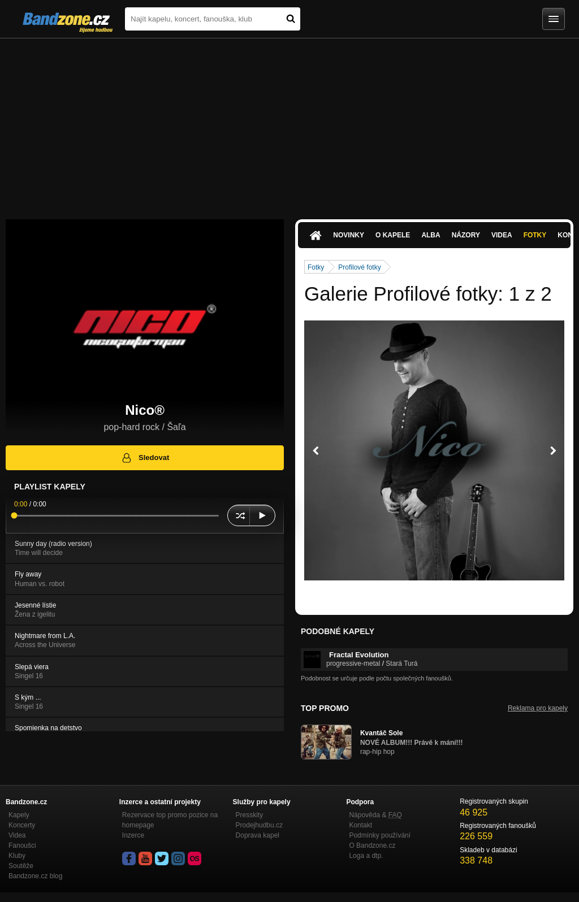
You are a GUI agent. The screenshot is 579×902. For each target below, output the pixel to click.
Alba (430, 235)
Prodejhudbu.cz (259, 825)
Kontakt (360, 825)
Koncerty (21, 825)
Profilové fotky (359, 267)
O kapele (392, 235)
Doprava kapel (257, 835)
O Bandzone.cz (372, 845)
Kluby (16, 856)
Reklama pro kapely (538, 708)
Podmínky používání (380, 835)
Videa (501, 235)
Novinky (348, 235)
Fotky (535, 235)
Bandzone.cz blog (35, 876)
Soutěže (20, 866)
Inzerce (133, 835)
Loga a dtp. (366, 856)
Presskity (249, 815)
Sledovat (145, 458)
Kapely (18, 815)
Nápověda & (375, 815)
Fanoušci (22, 845)
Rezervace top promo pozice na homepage (170, 820)
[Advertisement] (289, 123)
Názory (466, 235)
